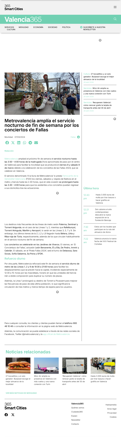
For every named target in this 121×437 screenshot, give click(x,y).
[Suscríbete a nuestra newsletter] (81, 27)
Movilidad (24, 27)
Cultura (11, 29)
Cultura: (87, 74)
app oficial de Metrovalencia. (56, 334)
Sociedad (53, 27)
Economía (39, 27)
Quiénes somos (77, 408)
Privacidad (111, 413)
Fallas (73, 137)
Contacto (75, 424)
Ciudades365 (77, 412)
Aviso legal (111, 409)
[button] (7, 142)
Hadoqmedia (111, 405)
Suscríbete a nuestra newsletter (95, 28)
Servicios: (88, 88)
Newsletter (75, 420)
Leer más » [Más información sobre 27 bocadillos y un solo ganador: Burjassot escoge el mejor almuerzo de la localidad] (9, 387)
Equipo (74, 416)
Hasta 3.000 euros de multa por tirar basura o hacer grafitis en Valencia (102, 379)
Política (67, 27)
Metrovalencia (11, 159)
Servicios (9, 27)
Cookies (113, 417)
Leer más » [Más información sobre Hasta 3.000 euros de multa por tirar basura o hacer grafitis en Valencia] (94, 384)
